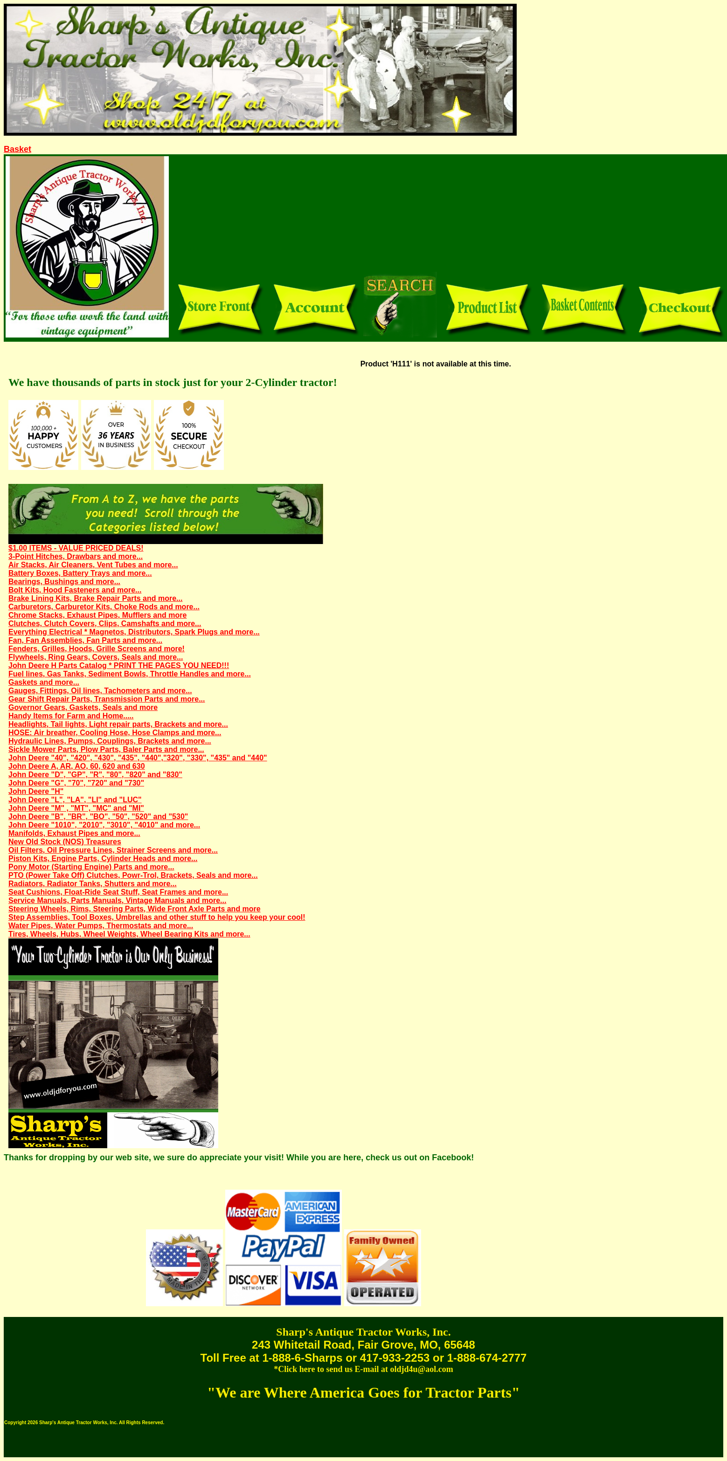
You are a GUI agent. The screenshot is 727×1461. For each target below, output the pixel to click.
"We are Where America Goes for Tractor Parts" (363, 1392)
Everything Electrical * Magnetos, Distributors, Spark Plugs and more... (134, 632)
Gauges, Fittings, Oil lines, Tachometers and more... (100, 691)
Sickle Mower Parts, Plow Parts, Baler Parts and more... (106, 749)
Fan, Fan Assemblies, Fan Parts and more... (85, 640)
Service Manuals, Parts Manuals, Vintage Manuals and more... (117, 900)
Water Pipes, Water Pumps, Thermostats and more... (100, 926)
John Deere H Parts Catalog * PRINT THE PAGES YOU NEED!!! (118, 665)
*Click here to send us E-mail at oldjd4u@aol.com (363, 1369)
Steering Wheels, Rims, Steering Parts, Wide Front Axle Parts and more (134, 909)
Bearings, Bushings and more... (64, 582)
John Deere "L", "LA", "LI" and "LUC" (75, 800)
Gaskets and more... (43, 682)
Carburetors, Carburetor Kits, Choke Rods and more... (104, 607)
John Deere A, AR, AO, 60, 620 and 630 (76, 766)
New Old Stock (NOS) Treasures (64, 842)
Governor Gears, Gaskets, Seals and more (83, 707)
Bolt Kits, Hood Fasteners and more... (74, 590)
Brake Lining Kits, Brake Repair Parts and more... (95, 598)
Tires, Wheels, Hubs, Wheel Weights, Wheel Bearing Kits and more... (129, 934)
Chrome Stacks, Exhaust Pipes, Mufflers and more (97, 615)
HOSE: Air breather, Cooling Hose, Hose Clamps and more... (114, 733)
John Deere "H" (35, 791)
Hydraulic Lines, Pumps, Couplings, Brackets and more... (109, 741)
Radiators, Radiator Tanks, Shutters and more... (92, 884)
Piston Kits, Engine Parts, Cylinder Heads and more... (102, 858)
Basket (17, 149)
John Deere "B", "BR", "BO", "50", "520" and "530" (98, 816)
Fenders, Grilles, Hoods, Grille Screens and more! (96, 649)
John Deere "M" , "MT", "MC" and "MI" (76, 808)
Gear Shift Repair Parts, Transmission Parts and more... (106, 699)
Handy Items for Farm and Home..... (71, 716)
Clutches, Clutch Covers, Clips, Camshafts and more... (104, 623)
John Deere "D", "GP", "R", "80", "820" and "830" (95, 775)
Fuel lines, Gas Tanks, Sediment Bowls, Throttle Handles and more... (129, 674)
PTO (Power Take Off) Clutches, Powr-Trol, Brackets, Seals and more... (133, 875)
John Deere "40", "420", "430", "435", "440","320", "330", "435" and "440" (137, 758)
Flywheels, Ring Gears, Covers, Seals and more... (95, 657)
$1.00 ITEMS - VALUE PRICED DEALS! (76, 548)
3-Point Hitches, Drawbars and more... (75, 556)
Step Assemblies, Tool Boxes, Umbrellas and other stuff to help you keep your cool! (156, 917)
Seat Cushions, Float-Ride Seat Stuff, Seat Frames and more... (118, 892)
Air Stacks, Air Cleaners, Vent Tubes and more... (93, 565)
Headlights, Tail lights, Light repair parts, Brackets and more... (118, 724)
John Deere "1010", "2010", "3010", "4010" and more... (104, 825)
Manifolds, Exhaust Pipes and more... (74, 833)
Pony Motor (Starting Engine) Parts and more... (91, 867)
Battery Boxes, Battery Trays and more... (80, 573)
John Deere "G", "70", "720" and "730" (76, 783)
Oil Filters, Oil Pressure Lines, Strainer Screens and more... (113, 850)
